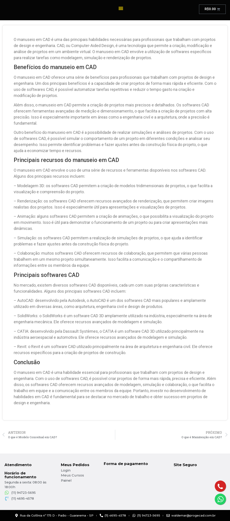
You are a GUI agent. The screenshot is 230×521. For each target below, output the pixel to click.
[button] (121, 8)
